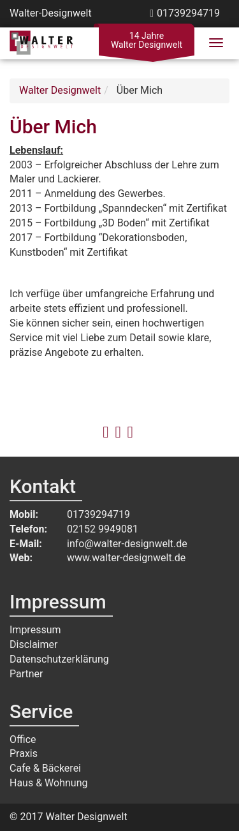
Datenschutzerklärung (59, 659)
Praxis (24, 753)
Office (23, 739)
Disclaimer (33, 644)
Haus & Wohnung (48, 783)
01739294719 (188, 13)
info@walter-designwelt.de (127, 544)
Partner (26, 674)
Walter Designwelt (60, 90)
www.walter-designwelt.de (126, 558)
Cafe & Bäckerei (45, 768)
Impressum (35, 630)
